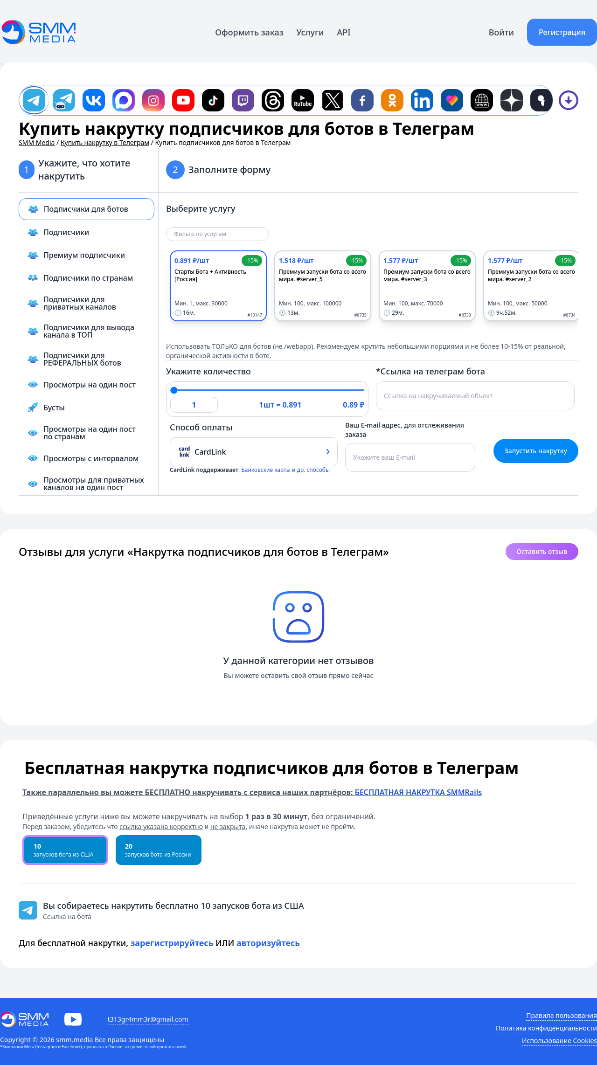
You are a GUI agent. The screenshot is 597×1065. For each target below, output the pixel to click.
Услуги (310, 32)
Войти (501, 32)
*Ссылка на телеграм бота (430, 371)
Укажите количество (208, 371)
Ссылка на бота (67, 916)
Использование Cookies (559, 1040)
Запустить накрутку (536, 450)
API (344, 32)
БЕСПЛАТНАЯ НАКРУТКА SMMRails (418, 792)
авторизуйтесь (268, 942)
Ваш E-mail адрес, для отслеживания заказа (404, 430)
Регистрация (562, 32)
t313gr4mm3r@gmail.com (148, 1019)
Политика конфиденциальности (546, 1028)
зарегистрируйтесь (172, 942)
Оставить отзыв (542, 551)
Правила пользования (561, 1015)
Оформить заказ (249, 32)
